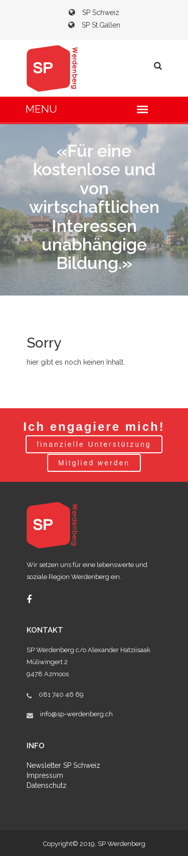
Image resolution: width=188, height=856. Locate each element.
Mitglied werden (94, 463)
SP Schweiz (94, 13)
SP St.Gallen (94, 25)
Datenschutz (47, 785)
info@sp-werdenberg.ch (76, 714)
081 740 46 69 (61, 694)
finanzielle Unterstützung (94, 444)
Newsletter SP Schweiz (63, 765)
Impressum (45, 775)
